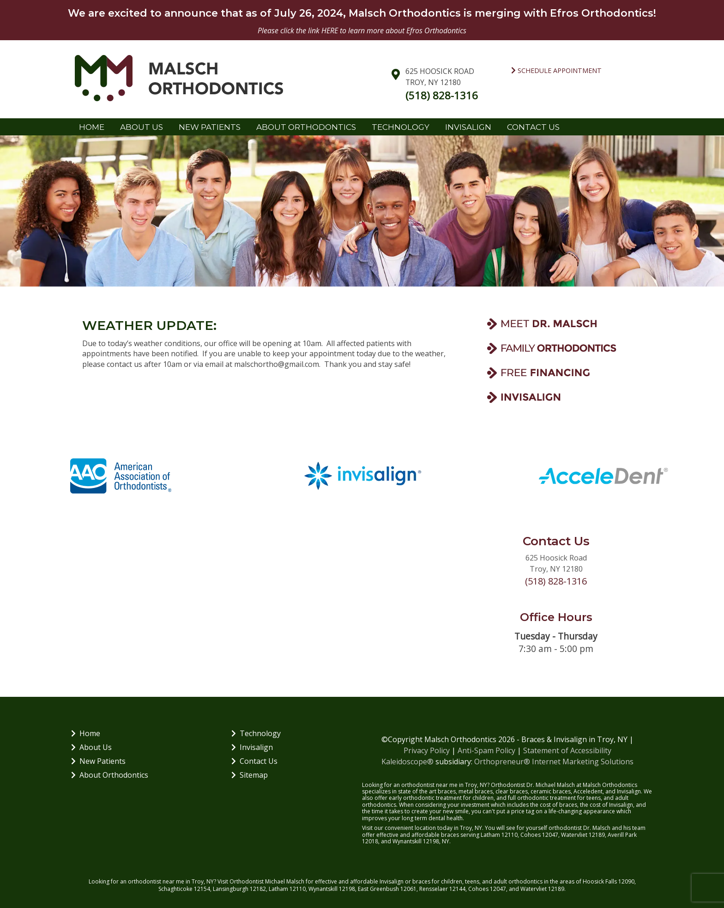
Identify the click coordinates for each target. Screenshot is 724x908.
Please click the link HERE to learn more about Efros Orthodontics (362, 30)
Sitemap (249, 775)
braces (447, 791)
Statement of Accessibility (567, 750)
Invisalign (468, 127)
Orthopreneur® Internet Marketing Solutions (554, 761)
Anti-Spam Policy (486, 750)
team (639, 828)
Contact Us (533, 127)
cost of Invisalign (611, 805)
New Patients (210, 127)
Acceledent (588, 791)
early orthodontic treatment (425, 798)
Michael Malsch (284, 881)
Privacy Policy (427, 750)
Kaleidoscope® (407, 761)
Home (91, 127)
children (451, 881)
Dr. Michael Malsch (550, 785)
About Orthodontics (306, 127)
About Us (141, 127)
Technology (400, 127)
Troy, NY (203, 881)
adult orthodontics (518, 881)
